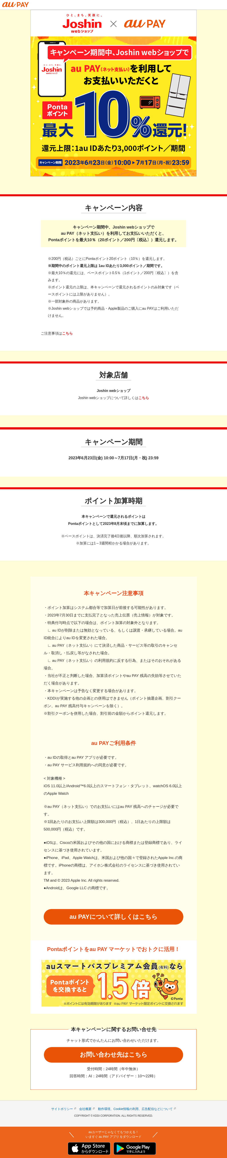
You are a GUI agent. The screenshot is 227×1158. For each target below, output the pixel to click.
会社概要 (85, 1109)
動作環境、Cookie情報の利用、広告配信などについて (135, 1109)
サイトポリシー (62, 1109)
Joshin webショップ (113, 391)
